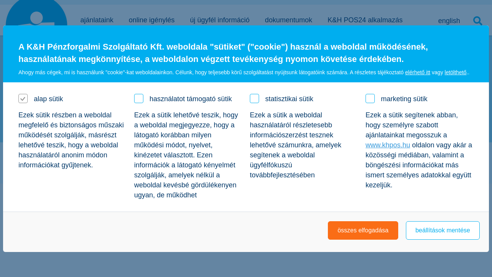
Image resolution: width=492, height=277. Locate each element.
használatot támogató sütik (191, 99)
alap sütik (48, 99)
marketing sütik (404, 99)
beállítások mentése (443, 230)
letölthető (456, 72)
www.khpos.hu (388, 145)
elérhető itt (417, 72)
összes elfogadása (363, 230)
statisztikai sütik (289, 99)
